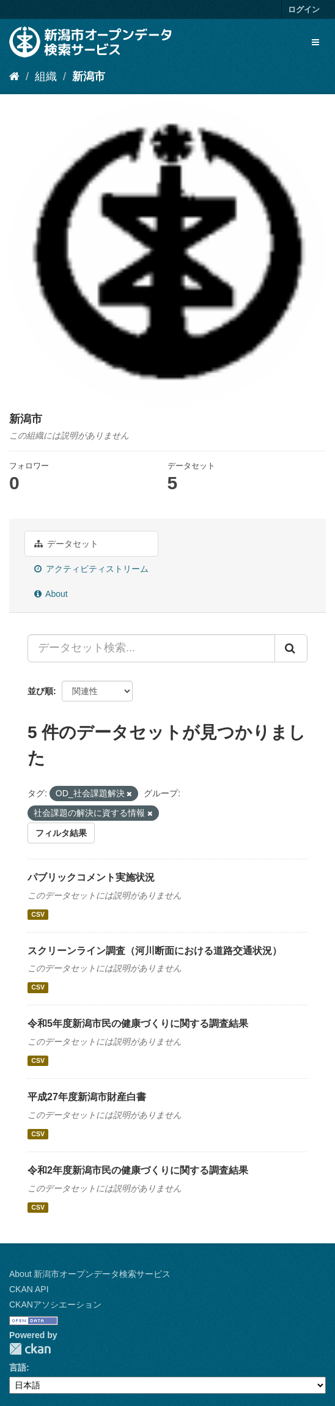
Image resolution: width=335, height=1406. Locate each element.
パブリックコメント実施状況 (91, 877)
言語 (17, 1367)
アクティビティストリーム (91, 569)
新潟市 (88, 76)
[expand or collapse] (315, 42)
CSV (38, 914)
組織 (46, 76)
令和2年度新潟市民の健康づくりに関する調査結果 (138, 1170)
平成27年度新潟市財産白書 (87, 1097)
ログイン (304, 9)
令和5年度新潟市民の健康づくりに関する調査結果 (138, 1023)
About (51, 594)
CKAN (30, 1348)
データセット (66, 544)
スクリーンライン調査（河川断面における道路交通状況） (155, 950)
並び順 (40, 691)
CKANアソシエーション (55, 1304)
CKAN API (29, 1289)
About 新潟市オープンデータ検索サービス (90, 1274)
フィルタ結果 (61, 833)
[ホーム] (14, 76)
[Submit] (290, 648)
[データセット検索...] (151, 648)
